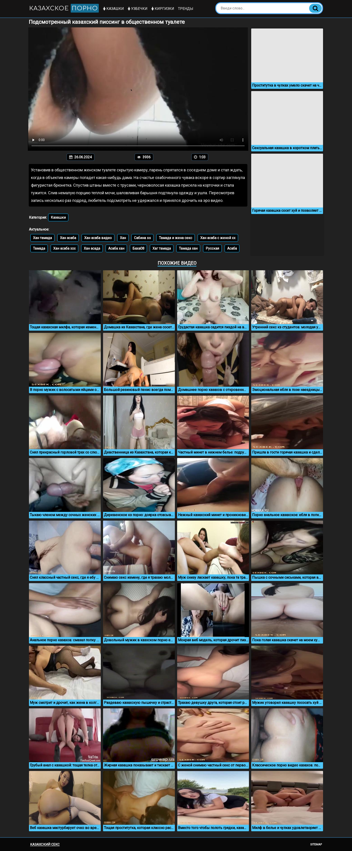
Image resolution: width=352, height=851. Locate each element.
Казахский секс (45, 844)
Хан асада (92, 248)
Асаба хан (116, 248)
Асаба (232, 248)
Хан (123, 238)
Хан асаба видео (98, 238)
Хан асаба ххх (64, 248)
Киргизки (162, 9)
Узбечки (137, 9)
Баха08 (138, 248)
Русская (212, 248)
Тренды (185, 9)
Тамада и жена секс (175, 238)
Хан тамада (42, 238)
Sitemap (316, 844)
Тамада (39, 248)
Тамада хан (188, 248)
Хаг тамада (161, 248)
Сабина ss (142, 238)
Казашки (113, 9)
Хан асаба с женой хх (217, 238)
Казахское (64, 8)
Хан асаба (68, 238)
